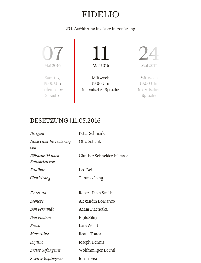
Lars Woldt (88, 225)
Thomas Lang (91, 178)
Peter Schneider (93, 133)
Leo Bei (85, 170)
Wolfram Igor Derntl (97, 250)
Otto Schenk (90, 141)
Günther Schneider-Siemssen (105, 156)
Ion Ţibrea (88, 258)
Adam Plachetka (93, 209)
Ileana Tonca (90, 234)
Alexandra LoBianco (97, 201)
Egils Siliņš (88, 217)
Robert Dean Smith (96, 193)
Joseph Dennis (91, 242)
